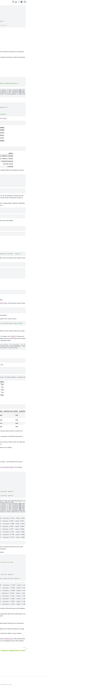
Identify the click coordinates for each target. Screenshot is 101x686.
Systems (4, 45)
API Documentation (7, 34)
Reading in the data (86, 11)
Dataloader (4, 52)
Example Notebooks (7, 22)
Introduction (5, 15)
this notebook (30, 659)
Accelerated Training (7, 19)
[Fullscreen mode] (70, 2)
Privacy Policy (24, 684)
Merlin (3, 55)
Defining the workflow (86, 13)
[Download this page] (68, 2)
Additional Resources (7, 36)
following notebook (33, 653)
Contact (77, 684)
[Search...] (11, 8)
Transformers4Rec (6, 50)
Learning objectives (87, 7)
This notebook (29, 649)
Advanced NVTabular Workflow (8, 28)
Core (3, 47)
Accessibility (57, 684)
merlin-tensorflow (54, 44)
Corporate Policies (64, 684)
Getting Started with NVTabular (11, 24)
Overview (83, 4)
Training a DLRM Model (87, 19)
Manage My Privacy (31, 684)
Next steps (83, 21)
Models (4, 42)
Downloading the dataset (87, 9)
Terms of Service (51, 684)
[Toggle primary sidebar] (22, 2)
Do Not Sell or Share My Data (41, 684)
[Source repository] (65, 2)
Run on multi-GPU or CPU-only (11, 31)
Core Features (5, 17)
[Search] (77, 2)
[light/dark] (73, 2)
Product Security (71, 684)
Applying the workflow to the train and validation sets (90, 16)
